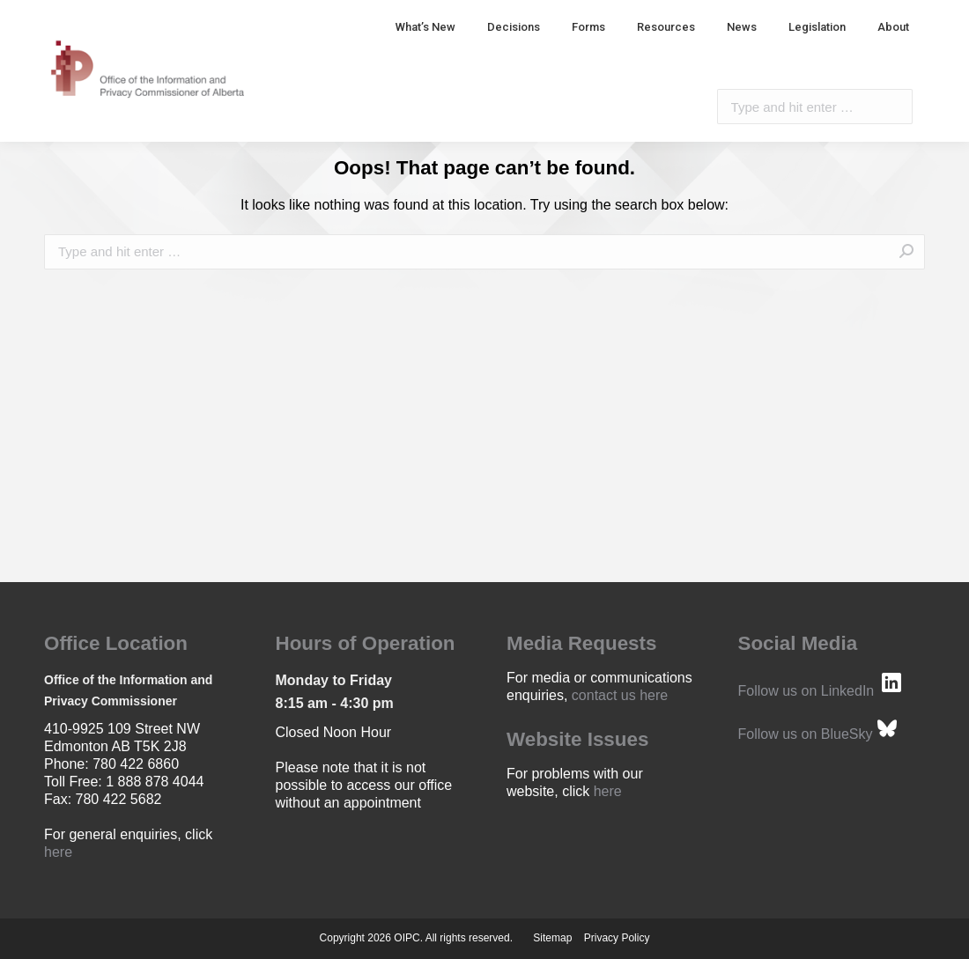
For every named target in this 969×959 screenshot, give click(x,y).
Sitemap (552, 938)
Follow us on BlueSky (805, 734)
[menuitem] (425, 27)
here (58, 852)
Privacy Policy (617, 938)
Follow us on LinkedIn (806, 690)
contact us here (620, 695)
